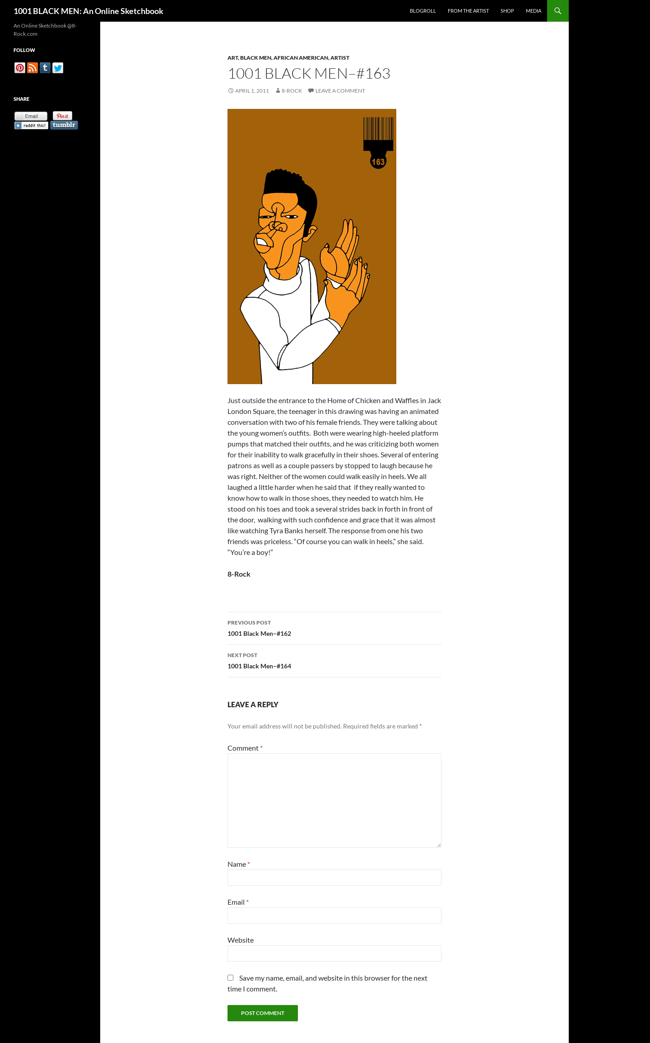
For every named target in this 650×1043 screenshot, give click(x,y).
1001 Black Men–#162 (334, 627)
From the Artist (468, 11)
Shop (507, 11)
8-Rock (292, 90)
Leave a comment (340, 90)
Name (239, 864)
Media (533, 11)
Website (241, 939)
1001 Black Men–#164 (334, 660)
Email (238, 901)
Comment (245, 747)
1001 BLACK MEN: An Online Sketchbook (88, 11)
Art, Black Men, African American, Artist (288, 57)
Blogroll (423, 11)
